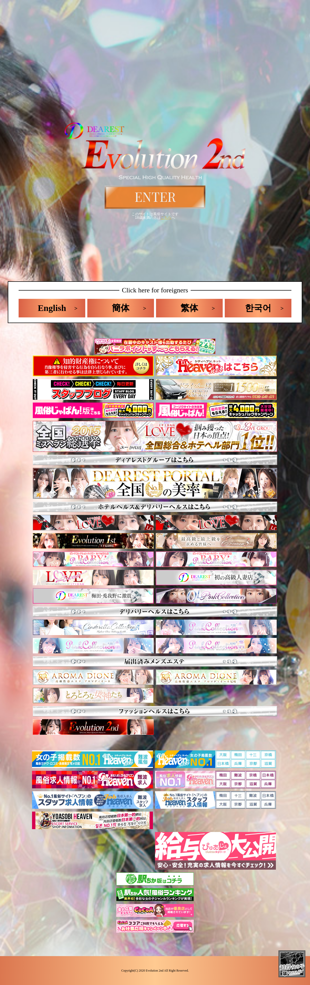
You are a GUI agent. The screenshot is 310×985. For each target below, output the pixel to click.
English (52, 308)
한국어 (258, 308)
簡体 (120, 308)
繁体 (189, 308)
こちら (166, 217)
